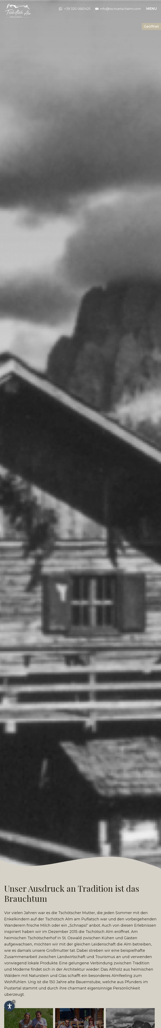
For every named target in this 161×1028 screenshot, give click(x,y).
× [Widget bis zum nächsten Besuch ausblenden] (13, 1001)
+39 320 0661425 (77, 9)
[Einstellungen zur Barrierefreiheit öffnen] (9, 1006)
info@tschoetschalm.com (118, 9)
